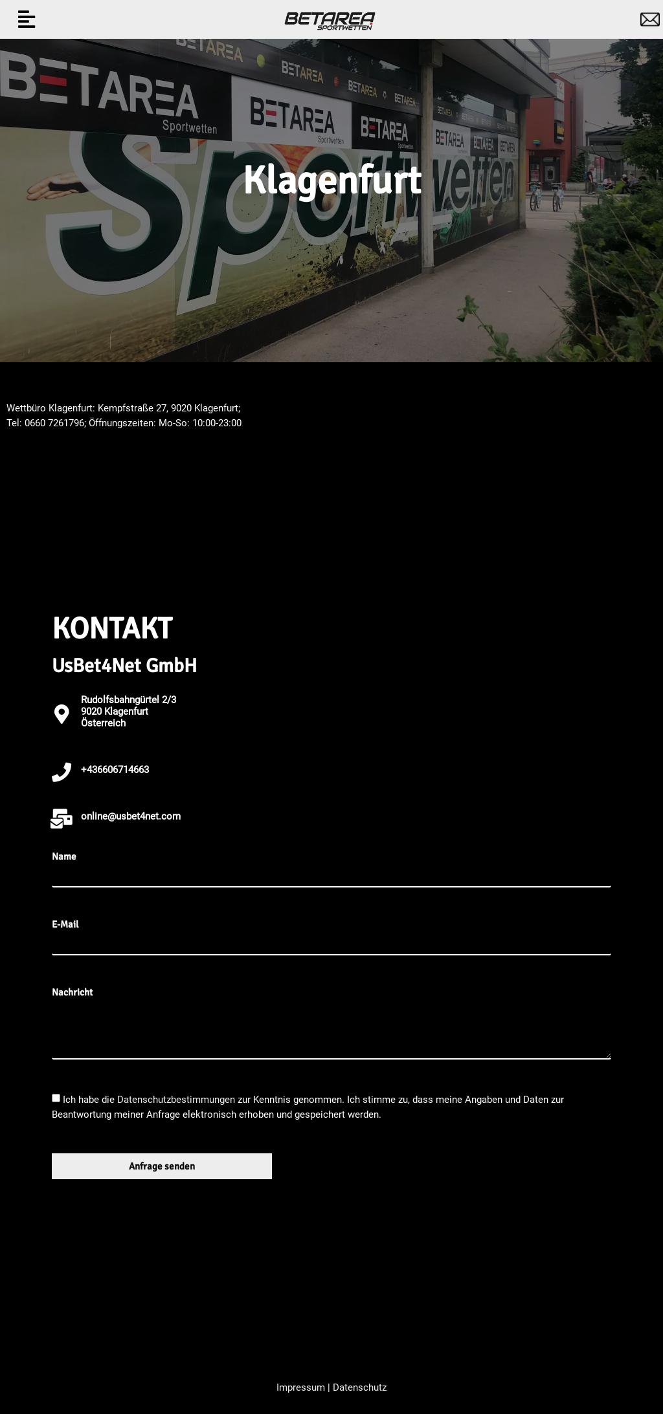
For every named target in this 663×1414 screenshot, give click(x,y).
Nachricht (72, 992)
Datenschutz (360, 1387)
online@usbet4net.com (131, 816)
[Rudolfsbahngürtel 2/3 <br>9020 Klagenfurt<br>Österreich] (61, 714)
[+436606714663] (61, 772)
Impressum (300, 1387)
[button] (26, 19)
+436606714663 (115, 770)
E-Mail (65, 925)
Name (64, 857)
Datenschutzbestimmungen (177, 1099)
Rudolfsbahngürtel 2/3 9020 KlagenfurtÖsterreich (128, 711)
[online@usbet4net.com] (61, 819)
